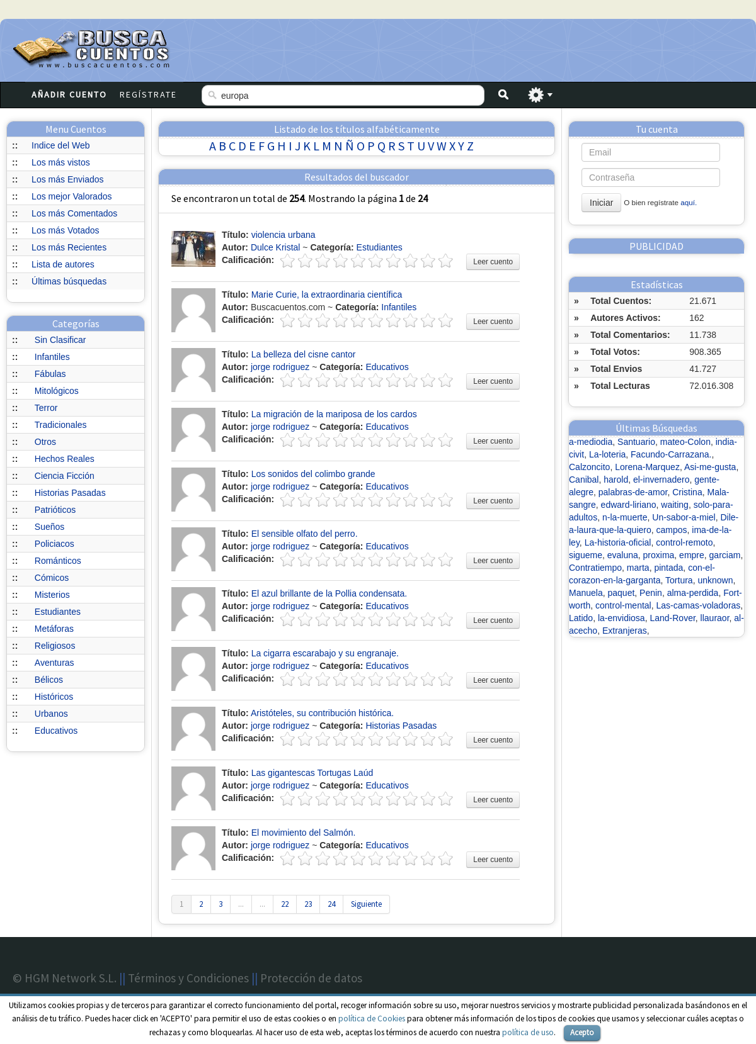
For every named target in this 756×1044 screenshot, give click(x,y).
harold (616, 479)
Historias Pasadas (70, 493)
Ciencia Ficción (64, 476)
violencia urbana (283, 235)
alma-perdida (693, 593)
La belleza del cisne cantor (303, 354)
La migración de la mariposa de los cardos (334, 414)
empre (691, 555)
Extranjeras (624, 631)
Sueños (49, 527)
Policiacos (54, 544)
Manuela (586, 593)
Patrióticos (55, 510)
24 (331, 904)
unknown (715, 580)
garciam (725, 555)
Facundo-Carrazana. (671, 454)
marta (638, 568)
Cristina (687, 492)
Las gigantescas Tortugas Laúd (312, 773)
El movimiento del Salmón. (303, 833)
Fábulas (50, 374)
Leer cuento (493, 261)
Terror (46, 408)
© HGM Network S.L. (65, 977)
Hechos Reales (64, 459)
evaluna (622, 555)
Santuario (636, 442)
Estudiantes (58, 612)
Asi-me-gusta (710, 467)
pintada (668, 568)
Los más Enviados (67, 179)
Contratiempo (595, 568)
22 (285, 904)
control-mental (623, 605)
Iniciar (601, 203)
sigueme (585, 555)
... (241, 904)
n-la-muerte (625, 517)
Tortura (679, 580)
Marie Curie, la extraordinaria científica (327, 294)
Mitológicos (57, 391)
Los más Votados (65, 230)
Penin (650, 593)
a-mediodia (590, 442)
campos (671, 530)
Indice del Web (60, 145)
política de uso (528, 1032)
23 (308, 904)
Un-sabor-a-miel (683, 517)
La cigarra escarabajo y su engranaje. (325, 653)
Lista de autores (63, 264)
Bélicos (49, 680)
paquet (620, 593)
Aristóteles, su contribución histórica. (322, 713)
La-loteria (607, 454)
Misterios (52, 595)
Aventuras (54, 663)
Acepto (582, 1032)
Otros (45, 442)
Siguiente (366, 904)
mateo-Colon (685, 442)
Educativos (56, 731)
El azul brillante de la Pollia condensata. (329, 593)
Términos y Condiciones (188, 977)
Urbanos (51, 714)
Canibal (583, 479)
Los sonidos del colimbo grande (313, 474)
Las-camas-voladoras (698, 605)
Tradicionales (61, 425)
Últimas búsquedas (69, 281)
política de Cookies (371, 1018)
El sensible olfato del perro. (304, 534)
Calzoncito (589, 467)
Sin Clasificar (60, 340)
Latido (581, 618)
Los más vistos (61, 162)
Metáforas (54, 629)
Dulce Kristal (276, 247)
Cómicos (52, 578)
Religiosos (55, 646)
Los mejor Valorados (72, 196)
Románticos (58, 561)
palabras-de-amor (633, 492)
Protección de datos (311, 977)
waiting (675, 505)
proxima (659, 555)
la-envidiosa (621, 618)
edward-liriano (628, 505)
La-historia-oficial (618, 542)
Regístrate (148, 94)
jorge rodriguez (280, 367)
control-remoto (684, 542)
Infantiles (52, 357)
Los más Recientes (69, 247)
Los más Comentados (74, 213)
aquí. (688, 202)
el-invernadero (661, 479)
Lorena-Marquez (647, 467)
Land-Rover (672, 618)
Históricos (54, 697)
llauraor (715, 618)
